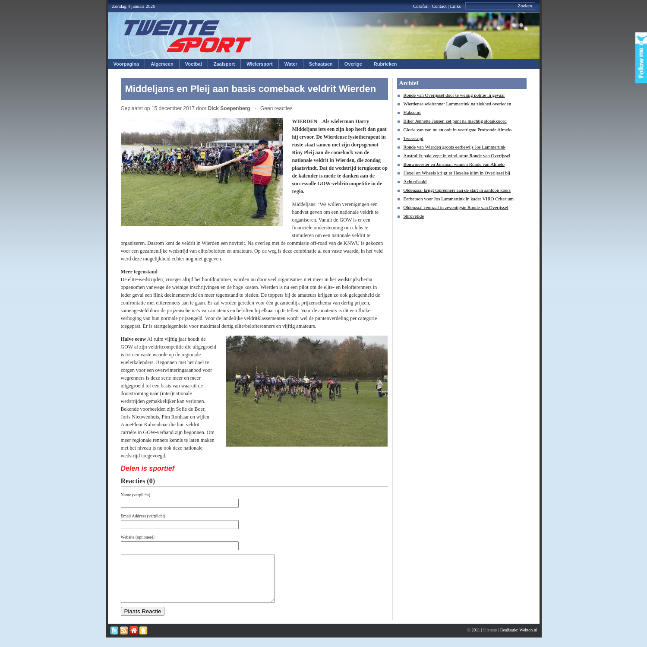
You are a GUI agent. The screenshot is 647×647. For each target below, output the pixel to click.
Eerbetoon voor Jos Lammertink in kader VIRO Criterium (459, 198)
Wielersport (259, 64)
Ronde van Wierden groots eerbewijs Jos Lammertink (454, 146)
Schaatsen (321, 64)
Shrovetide (414, 216)
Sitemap (490, 639)
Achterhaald (415, 181)
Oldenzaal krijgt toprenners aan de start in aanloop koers (457, 190)
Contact (439, 6)
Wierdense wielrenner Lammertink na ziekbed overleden (457, 103)
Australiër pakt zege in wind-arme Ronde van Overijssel (457, 155)
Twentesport (188, 36)
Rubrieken (385, 64)
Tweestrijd (413, 138)
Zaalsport (224, 64)
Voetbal (193, 64)
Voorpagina (126, 64)
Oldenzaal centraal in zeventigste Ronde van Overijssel (456, 207)
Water (290, 64)
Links (455, 6)
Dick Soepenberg (229, 108)
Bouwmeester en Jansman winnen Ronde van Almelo (454, 164)
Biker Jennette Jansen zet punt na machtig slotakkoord (455, 121)
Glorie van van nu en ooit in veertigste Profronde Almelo (458, 129)
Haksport (412, 112)
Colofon (421, 6)
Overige (353, 64)
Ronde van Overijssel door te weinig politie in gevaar (454, 95)
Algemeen (162, 64)
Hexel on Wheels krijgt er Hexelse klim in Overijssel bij (457, 172)
